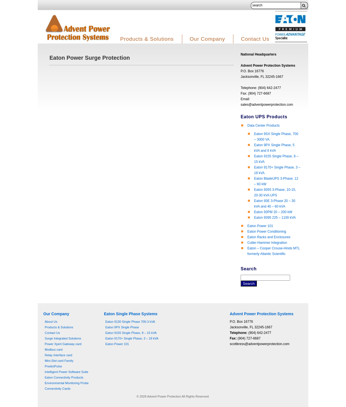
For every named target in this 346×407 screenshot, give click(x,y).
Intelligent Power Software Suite (66, 372)
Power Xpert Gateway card (63, 344)
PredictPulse (53, 366)
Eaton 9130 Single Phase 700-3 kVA (130, 321)
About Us (51, 321)
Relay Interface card (58, 355)
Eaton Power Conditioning (266, 231)
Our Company (207, 39)
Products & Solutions (147, 39)
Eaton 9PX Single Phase (122, 327)
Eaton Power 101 (260, 226)
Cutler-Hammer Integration (267, 243)
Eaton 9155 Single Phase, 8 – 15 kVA (131, 332)
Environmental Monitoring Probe (67, 383)
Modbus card (54, 349)
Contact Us (255, 39)
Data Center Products (263, 125)
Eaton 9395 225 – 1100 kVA (275, 218)
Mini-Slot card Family (59, 360)
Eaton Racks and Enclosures (268, 237)
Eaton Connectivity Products (64, 377)
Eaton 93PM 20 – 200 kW (273, 212)
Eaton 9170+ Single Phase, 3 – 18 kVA (131, 338)
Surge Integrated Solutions (63, 338)
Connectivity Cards (57, 388)
